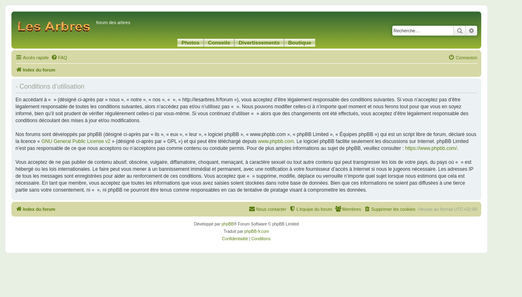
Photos (190, 43)
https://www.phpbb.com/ (431, 148)
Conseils (219, 43)
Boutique (299, 43)
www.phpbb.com (276, 141)
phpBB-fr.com (256, 231)
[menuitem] (59, 58)
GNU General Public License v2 (75, 141)
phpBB (227, 224)
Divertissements (259, 43)
